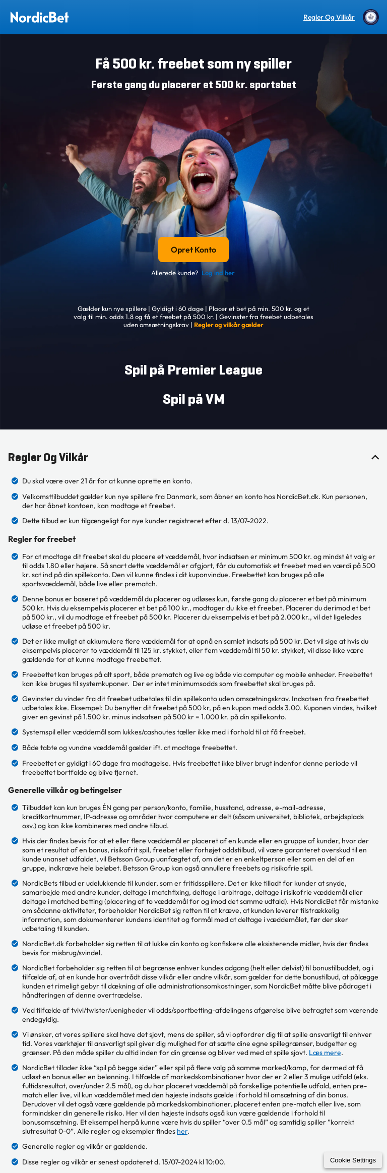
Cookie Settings (353, 1160)
